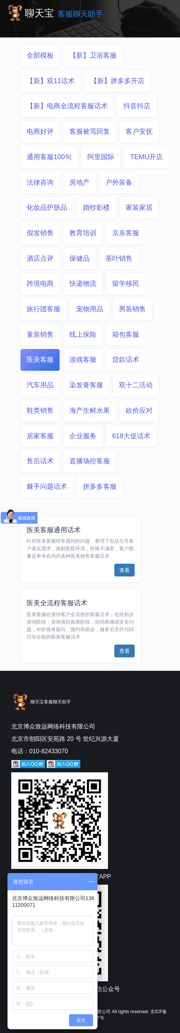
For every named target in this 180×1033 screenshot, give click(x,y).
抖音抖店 (136, 106)
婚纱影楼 (96, 207)
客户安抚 (139, 131)
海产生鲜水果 (89, 410)
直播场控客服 (89, 461)
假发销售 (40, 233)
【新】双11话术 (51, 81)
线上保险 (82, 334)
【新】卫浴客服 (93, 55)
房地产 (79, 182)
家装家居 (139, 207)
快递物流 (82, 283)
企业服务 (82, 436)
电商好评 (40, 131)
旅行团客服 (43, 309)
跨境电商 (40, 283)
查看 (124, 570)
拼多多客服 (100, 486)
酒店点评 (40, 258)
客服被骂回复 (89, 131)
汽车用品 (40, 385)
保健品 (79, 258)
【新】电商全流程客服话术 (67, 106)
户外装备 (118, 182)
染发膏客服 (86, 385)
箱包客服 (125, 334)
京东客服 (125, 233)
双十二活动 (136, 385)
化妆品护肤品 (47, 207)
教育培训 (82, 233)
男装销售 (132, 309)
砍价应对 (139, 410)
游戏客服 (82, 359)
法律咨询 (40, 182)
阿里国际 (100, 157)
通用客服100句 (49, 157)
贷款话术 (125, 359)
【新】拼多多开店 (117, 81)
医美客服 (40, 359)
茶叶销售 (118, 258)
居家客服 (40, 436)
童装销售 (40, 334)
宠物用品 (89, 309)
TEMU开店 (146, 157)
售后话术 (40, 461)
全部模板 (40, 55)
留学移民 (125, 283)
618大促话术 (131, 436)
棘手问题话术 (47, 486)
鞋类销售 (40, 410)
